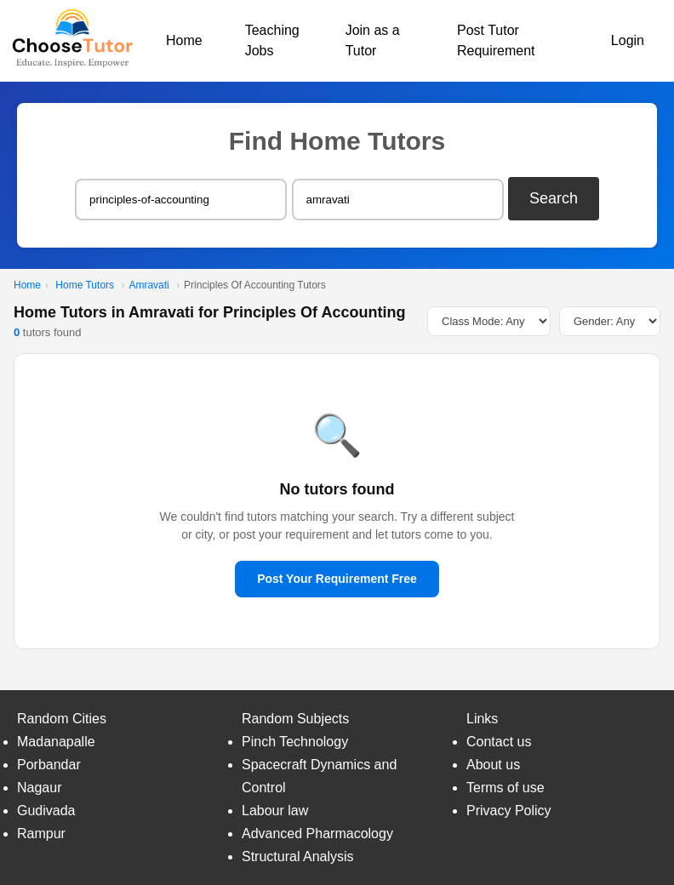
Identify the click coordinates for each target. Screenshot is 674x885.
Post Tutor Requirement (496, 40)
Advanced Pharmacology (317, 833)
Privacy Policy (508, 810)
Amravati (148, 285)
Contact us (498, 741)
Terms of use (505, 787)
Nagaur (39, 787)
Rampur (41, 833)
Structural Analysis (298, 856)
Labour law (275, 810)
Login (627, 40)
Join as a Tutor (373, 40)
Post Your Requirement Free (337, 578)
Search (553, 198)
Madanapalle (56, 741)
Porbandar (49, 764)
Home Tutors (84, 285)
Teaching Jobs (272, 40)
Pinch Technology (295, 741)
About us (493, 764)
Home (184, 40)
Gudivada (46, 810)
